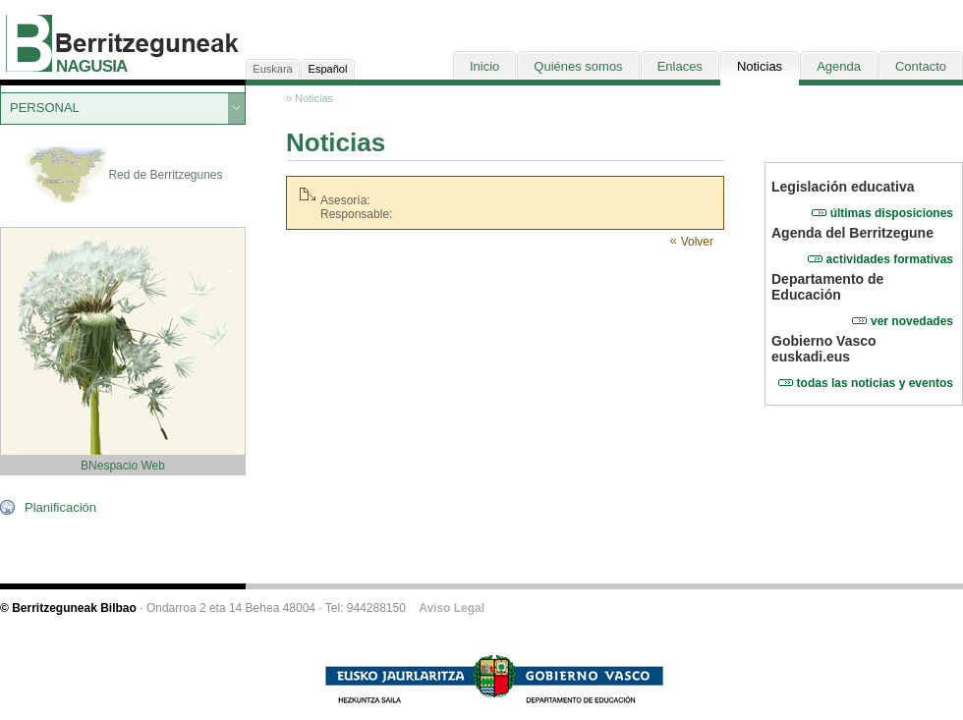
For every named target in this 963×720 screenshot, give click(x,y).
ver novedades (912, 321)
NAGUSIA (91, 66)
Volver (697, 242)
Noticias (314, 98)
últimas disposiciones (891, 213)
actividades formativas (889, 259)
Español (328, 69)
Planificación (60, 507)
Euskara (272, 69)
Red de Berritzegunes (122, 175)
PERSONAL (45, 107)
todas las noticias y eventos (875, 383)
